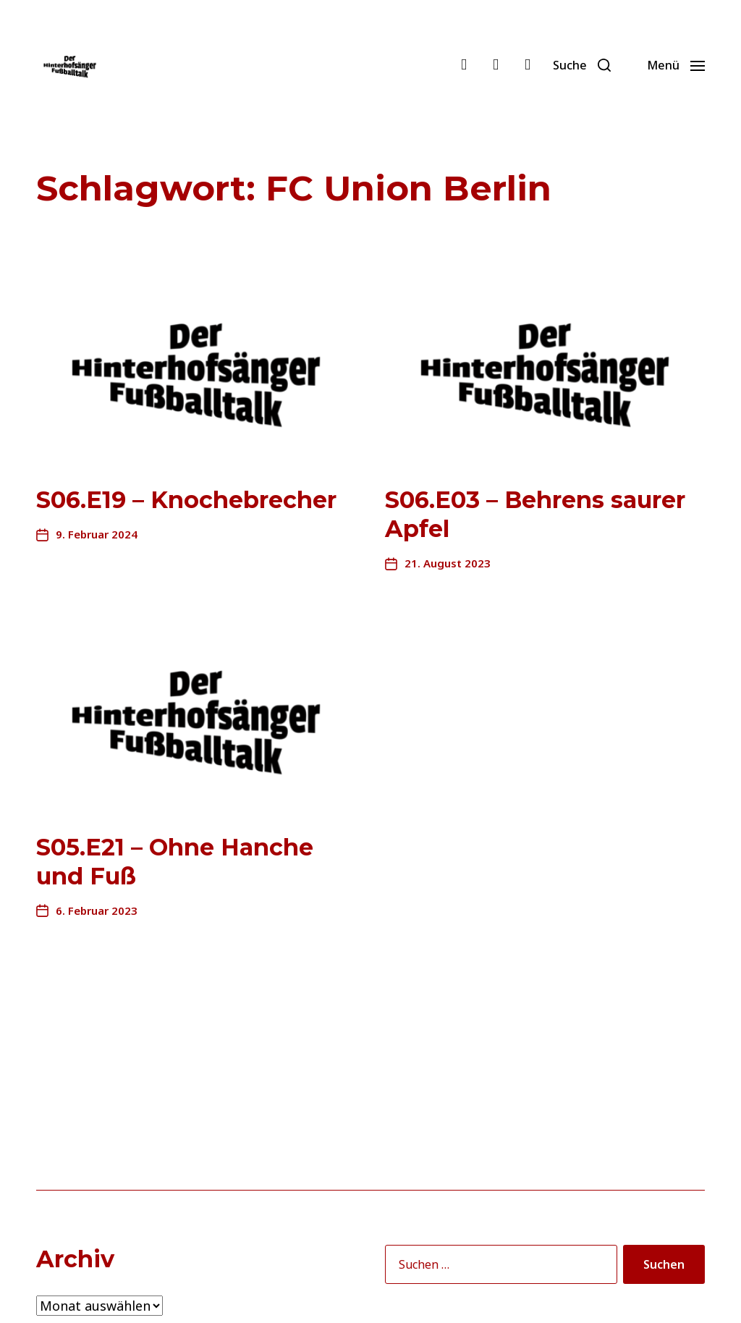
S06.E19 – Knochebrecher (186, 500)
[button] (582, 65)
